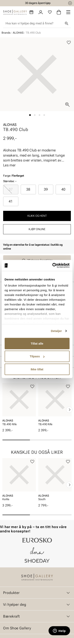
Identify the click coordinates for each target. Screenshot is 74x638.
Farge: (13, 175)
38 (28, 189)
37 (11, 189)
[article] (19, 405)
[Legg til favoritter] (68, 42)
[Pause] (70, 3)
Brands (6, 32)
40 (63, 189)
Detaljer (56, 331)
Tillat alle (37, 343)
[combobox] (34, 23)
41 (11, 201)
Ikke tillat (37, 369)
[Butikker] (31, 12)
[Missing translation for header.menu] (68, 12)
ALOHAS (18, 32)
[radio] (10, 189)
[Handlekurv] (58, 12)
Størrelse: (9, 181)
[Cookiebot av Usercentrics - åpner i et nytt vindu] (52, 265)
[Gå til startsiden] (15, 12)
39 (46, 189)
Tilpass (37, 356)
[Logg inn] (40, 12)
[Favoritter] (49, 12)
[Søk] (66, 23)
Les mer (9, 165)
